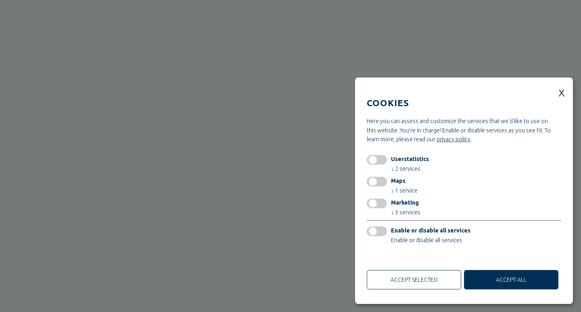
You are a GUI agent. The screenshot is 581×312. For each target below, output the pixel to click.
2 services (405, 168)
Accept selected (414, 279)
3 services (405, 212)
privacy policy (453, 139)
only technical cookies (397, 258)
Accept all (511, 279)
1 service (404, 190)
